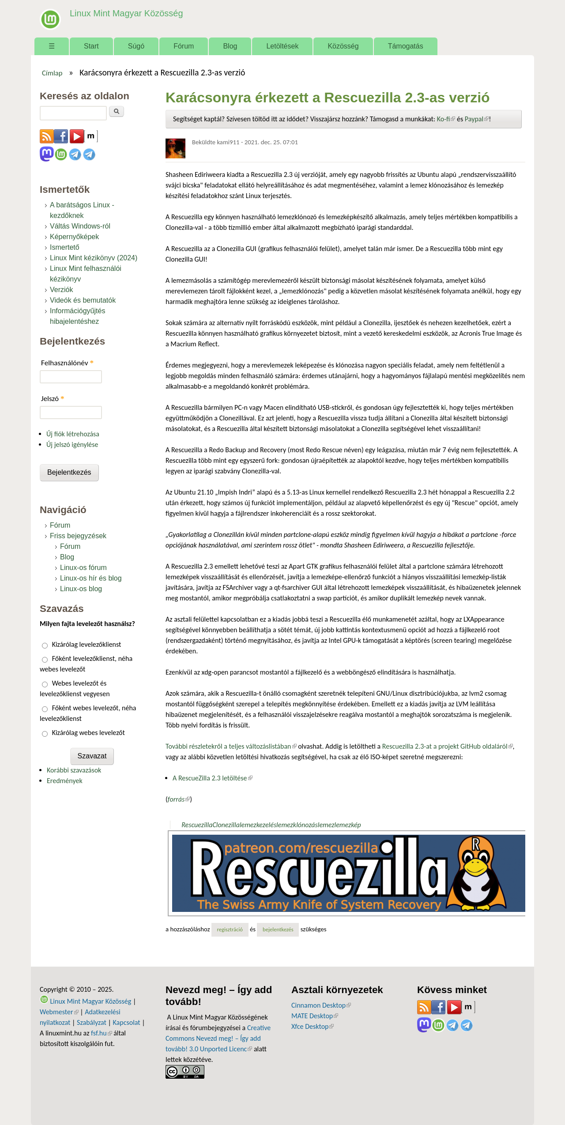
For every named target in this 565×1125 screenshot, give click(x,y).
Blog (230, 46)
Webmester (59, 1012)
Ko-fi (446, 119)
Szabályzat (91, 1022)
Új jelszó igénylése (72, 444)
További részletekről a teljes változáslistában (231, 746)
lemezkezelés (258, 825)
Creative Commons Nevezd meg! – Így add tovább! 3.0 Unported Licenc (218, 1038)
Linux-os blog (81, 588)
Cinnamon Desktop (321, 1005)
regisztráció (230, 929)
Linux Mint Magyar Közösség (124, 13)
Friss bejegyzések (78, 536)
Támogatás (405, 46)
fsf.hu (101, 1033)
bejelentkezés (278, 929)
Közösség (343, 46)
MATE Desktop (314, 1016)
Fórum (183, 46)
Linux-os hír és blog (91, 578)
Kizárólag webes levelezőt (88, 732)
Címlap (52, 72)
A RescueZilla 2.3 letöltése (212, 778)
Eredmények (65, 780)
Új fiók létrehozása (72, 434)
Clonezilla (226, 825)
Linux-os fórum (83, 567)
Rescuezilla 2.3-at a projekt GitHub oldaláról (447, 746)
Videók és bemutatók (83, 300)
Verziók (61, 289)
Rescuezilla (196, 825)
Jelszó (52, 398)
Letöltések (282, 46)
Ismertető (64, 247)
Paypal (477, 119)
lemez (326, 825)
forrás (179, 799)
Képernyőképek (74, 236)
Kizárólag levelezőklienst (86, 644)
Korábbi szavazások (74, 770)
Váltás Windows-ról (80, 226)
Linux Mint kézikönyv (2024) (93, 258)
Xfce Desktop (312, 1026)
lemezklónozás (297, 825)
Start (91, 46)
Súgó (136, 46)
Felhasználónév (67, 363)
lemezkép (347, 825)
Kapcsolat (126, 1022)
